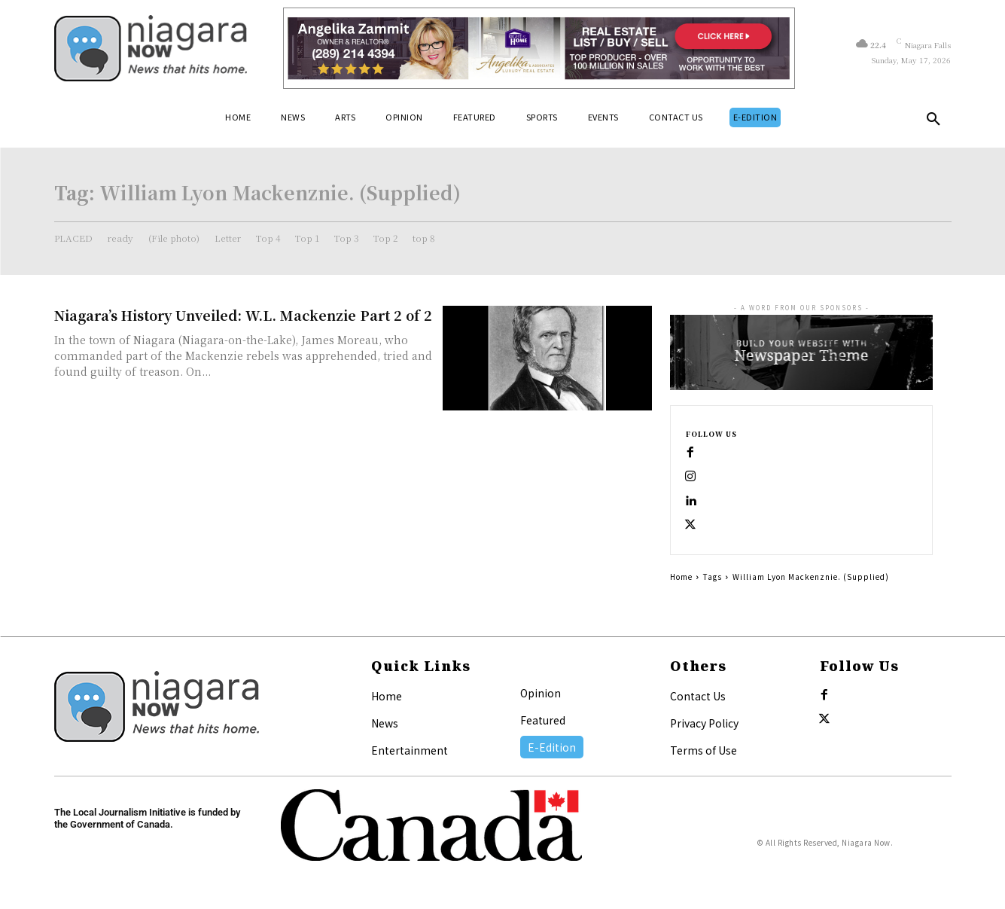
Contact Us (698, 695)
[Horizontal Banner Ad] (539, 48)
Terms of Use (703, 750)
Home (681, 576)
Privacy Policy (704, 723)
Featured (542, 720)
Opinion (540, 692)
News (384, 723)
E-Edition (552, 747)
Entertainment (409, 750)
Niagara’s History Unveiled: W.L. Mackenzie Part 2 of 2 (243, 315)
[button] (933, 122)
